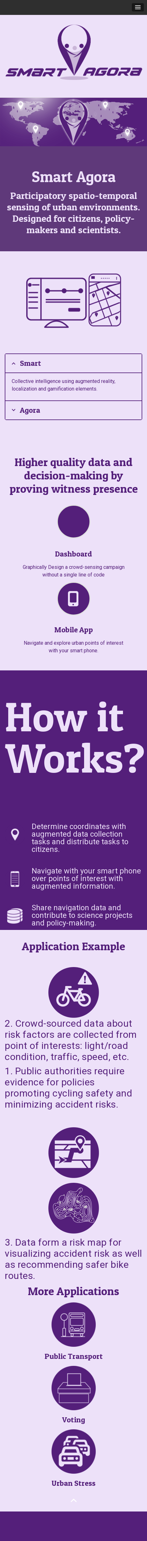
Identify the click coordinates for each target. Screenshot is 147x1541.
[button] (138, 7)
